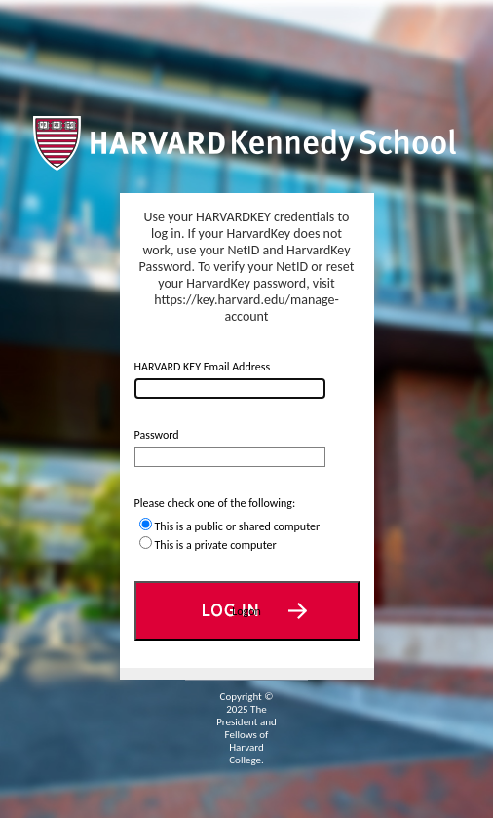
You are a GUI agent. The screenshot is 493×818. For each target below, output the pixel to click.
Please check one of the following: (215, 503)
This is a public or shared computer (238, 526)
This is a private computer (216, 545)
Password (156, 435)
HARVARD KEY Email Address (202, 366)
